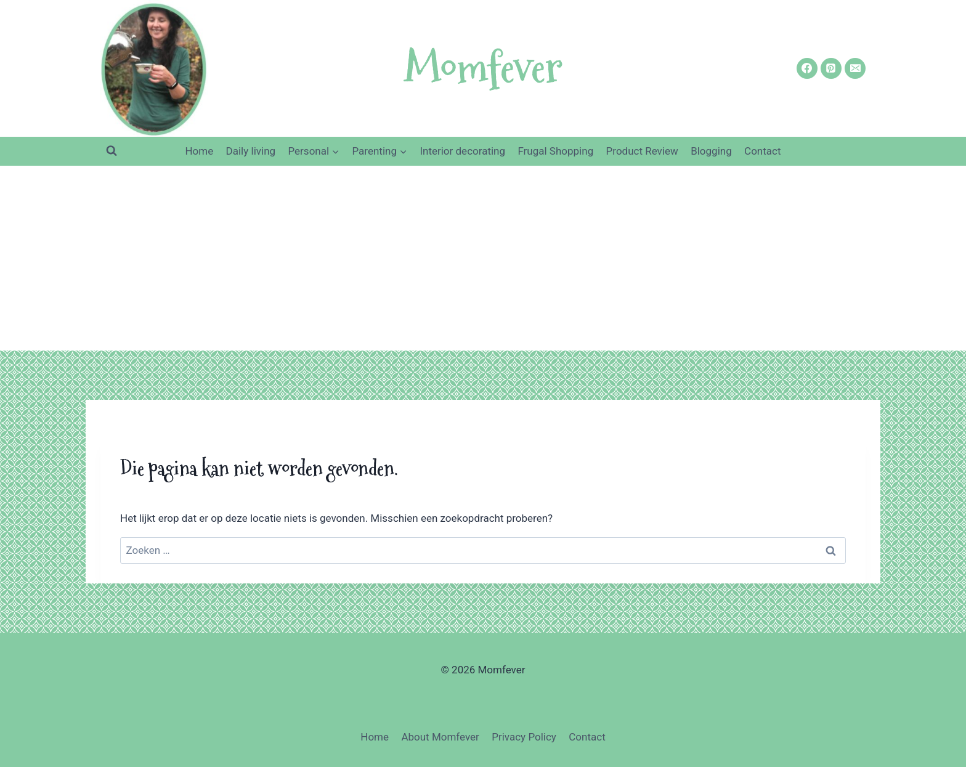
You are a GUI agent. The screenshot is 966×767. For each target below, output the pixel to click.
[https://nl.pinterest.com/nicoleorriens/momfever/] (831, 68)
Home (199, 151)
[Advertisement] (483, 258)
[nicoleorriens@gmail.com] (855, 68)
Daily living (251, 151)
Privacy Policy (524, 737)
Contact (762, 151)
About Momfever (440, 737)
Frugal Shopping (555, 151)
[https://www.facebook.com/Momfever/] (807, 68)
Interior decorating (462, 151)
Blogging (711, 151)
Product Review (642, 151)
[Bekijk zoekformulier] (111, 151)
